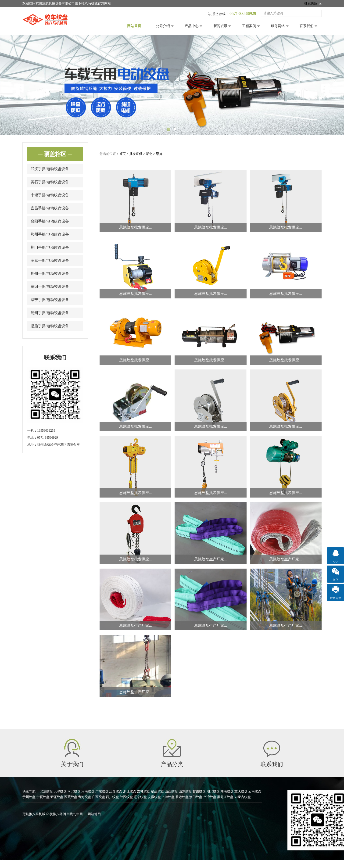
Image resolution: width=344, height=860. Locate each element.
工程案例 (249, 26)
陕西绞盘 (126, 797)
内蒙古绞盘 (242, 797)
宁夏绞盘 (43, 797)
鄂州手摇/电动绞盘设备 (50, 234)
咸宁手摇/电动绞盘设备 (50, 300)
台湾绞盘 (209, 797)
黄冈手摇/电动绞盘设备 (50, 287)
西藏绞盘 (70, 797)
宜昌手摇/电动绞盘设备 (50, 208)
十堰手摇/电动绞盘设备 (50, 195)
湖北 (149, 154)
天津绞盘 (60, 791)
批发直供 (135, 154)
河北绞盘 (74, 791)
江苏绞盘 (115, 791)
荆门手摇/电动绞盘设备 (50, 247)
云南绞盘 (254, 791)
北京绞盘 (46, 791)
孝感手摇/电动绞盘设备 (50, 260)
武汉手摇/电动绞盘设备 (50, 169)
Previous (10, 85)
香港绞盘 (182, 797)
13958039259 (46, 430)
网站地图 (94, 814)
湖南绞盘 (226, 791)
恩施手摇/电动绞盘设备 (50, 326)
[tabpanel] (172, 85)
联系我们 (307, 26)
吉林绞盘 (143, 791)
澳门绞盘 (195, 797)
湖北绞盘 (213, 791)
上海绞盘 (168, 797)
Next (333, 85)
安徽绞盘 (154, 797)
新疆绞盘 (56, 797)
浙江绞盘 (129, 791)
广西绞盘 (98, 797)
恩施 (159, 154)
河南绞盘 (87, 791)
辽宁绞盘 (140, 797)
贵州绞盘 (29, 797)
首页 (122, 154)
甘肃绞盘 (199, 791)
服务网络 (278, 26)
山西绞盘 (171, 791)
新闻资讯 (220, 26)
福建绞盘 (157, 791)
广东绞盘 (101, 791)
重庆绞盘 (240, 791)
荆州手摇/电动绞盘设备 (50, 274)
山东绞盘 (185, 791)
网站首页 (134, 26)
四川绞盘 (112, 797)
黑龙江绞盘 (225, 797)
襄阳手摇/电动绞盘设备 (50, 221)
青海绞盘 (84, 797)
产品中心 (192, 26)
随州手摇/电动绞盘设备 (50, 313)
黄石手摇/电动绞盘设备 (50, 182)
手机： (32, 430)
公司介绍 (163, 26)
